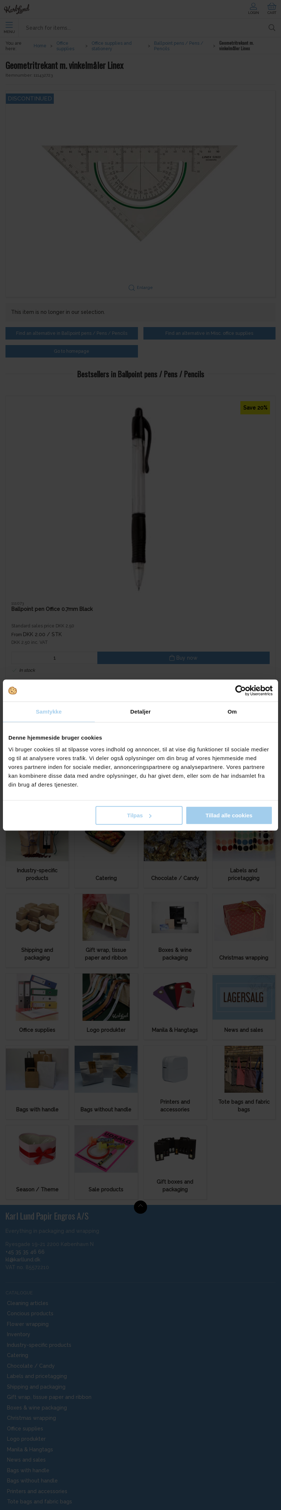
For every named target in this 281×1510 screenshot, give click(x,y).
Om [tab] (232, 711)
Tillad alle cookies (229, 815)
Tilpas (139, 815)
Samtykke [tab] (49, 711)
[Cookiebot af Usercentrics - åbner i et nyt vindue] (241, 690)
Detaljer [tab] (140, 711)
